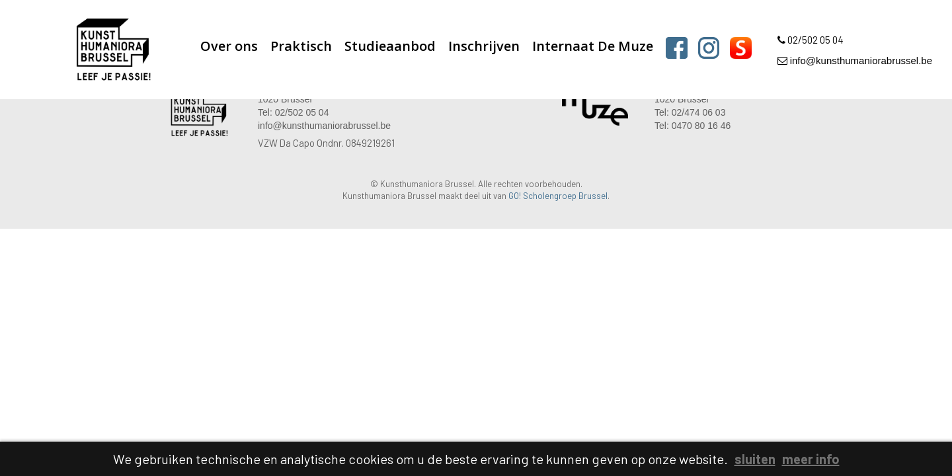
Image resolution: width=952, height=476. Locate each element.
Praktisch (301, 46)
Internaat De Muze (592, 46)
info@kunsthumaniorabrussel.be (855, 60)
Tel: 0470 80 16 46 (692, 125)
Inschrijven (484, 46)
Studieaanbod (390, 46)
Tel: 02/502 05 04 (293, 112)
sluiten (754, 459)
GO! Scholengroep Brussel (558, 195)
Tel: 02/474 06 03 (689, 112)
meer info (811, 459)
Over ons (229, 46)
